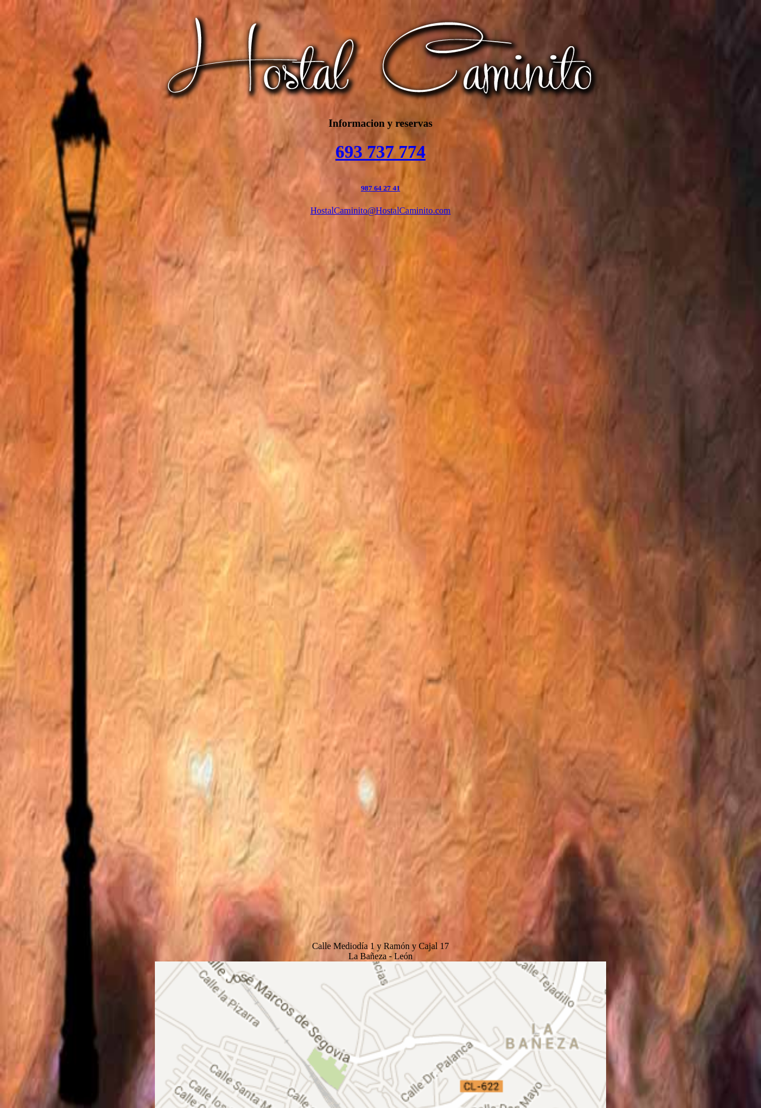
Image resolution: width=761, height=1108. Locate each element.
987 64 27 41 (380, 188)
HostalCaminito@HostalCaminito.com (380, 210)
